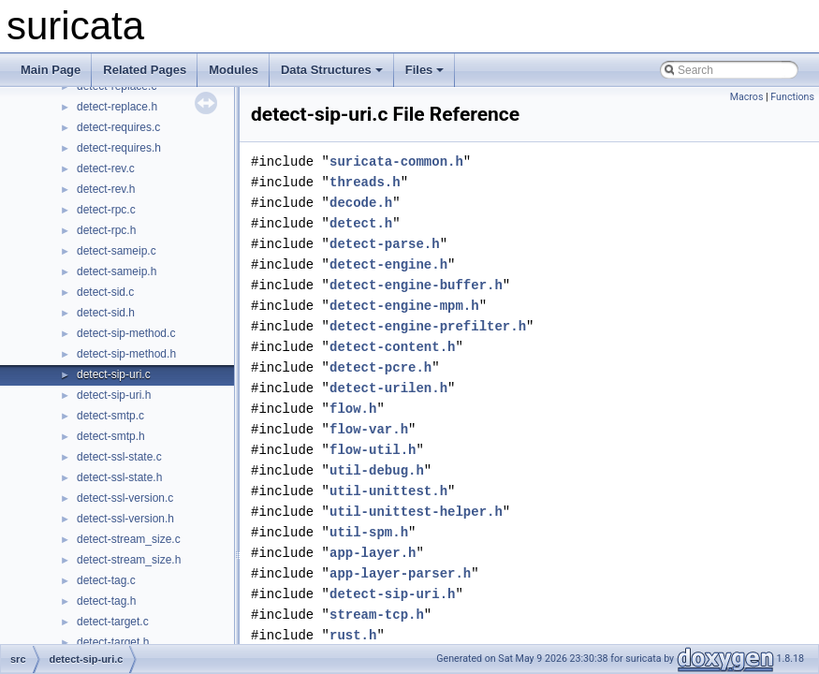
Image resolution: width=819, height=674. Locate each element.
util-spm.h (368, 532)
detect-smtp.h (111, 436)
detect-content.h (392, 347)
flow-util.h (372, 450)
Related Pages (144, 70)
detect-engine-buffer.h (416, 285)
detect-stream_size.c (129, 539)
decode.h (360, 203)
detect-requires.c (118, 127)
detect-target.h (113, 642)
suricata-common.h (396, 161)
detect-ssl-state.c (119, 456)
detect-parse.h (384, 244)
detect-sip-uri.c (114, 374)
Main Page (50, 70)
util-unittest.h (388, 491)
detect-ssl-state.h (119, 477)
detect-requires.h (119, 147)
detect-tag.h (106, 601)
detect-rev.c (106, 168)
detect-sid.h (106, 312)
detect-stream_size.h (129, 559)
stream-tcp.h (376, 614)
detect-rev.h (106, 189)
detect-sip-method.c (126, 333)
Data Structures (332, 70)
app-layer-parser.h (400, 573)
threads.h (365, 182)
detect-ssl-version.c (125, 498)
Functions (792, 97)
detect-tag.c (106, 580)
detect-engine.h (388, 264)
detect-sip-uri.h (114, 395)
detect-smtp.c (110, 415)
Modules (233, 70)
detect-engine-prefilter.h (427, 326)
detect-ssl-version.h (125, 518)
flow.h (352, 409)
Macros (747, 97)
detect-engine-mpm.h (404, 306)
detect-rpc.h (106, 230)
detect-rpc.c (106, 209)
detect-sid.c (105, 292)
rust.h (352, 635)
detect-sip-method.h (126, 353)
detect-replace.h (117, 106)
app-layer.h (372, 553)
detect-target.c (113, 621)
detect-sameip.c (116, 250)
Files (425, 70)
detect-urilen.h (388, 388)
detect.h (360, 223)
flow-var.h (368, 429)
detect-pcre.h (380, 367)
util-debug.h (376, 470)
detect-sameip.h (116, 271)
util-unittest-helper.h (416, 511)
